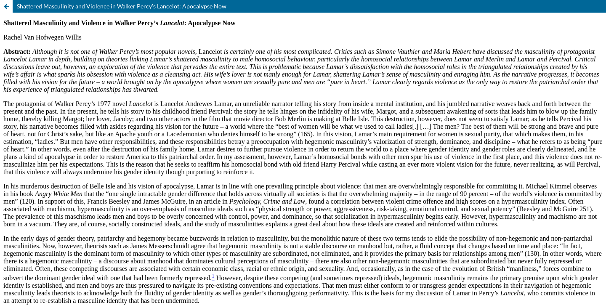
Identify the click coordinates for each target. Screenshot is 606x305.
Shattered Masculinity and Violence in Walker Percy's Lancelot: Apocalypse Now (121, 6)
